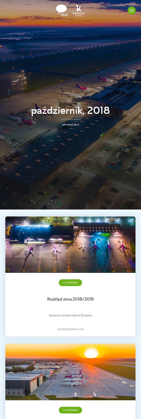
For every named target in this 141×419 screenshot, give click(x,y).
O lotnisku (70, 282)
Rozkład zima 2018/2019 (70, 299)
